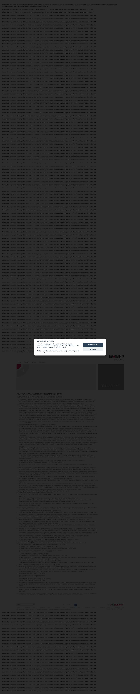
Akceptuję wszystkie (93, 344)
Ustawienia (93, 349)
